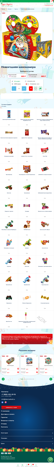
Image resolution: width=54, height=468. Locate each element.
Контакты (4, 429)
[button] (3, 381)
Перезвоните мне (49, 5)
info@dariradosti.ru (8, 401)
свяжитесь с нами (11, 409)
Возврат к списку (4, 389)
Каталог (10, 9)
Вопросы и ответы (7, 422)
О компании (5, 413)
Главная (3, 9)
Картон (16, 9)
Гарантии (4, 419)
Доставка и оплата (7, 416)
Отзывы (4, 426)
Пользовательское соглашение (8, 459)
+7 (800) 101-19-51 (49, 4)
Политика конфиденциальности (8, 460)
